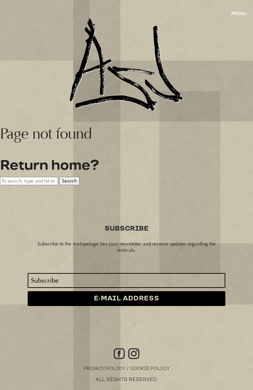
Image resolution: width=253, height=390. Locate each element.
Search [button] (69, 181)
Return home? (49, 165)
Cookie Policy (150, 368)
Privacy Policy (104, 368)
